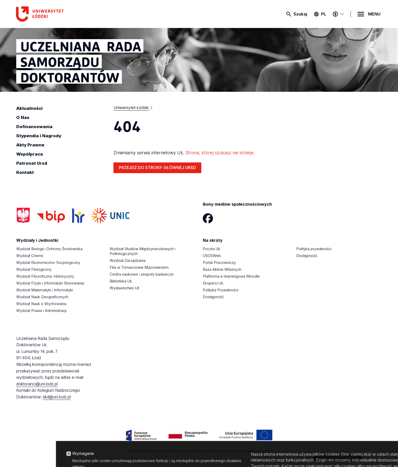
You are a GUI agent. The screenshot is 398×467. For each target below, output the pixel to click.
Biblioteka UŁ (121, 281)
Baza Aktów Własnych (222, 269)
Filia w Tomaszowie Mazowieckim (139, 267)
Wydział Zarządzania (127, 260)
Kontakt (25, 172)
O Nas (22, 117)
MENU (374, 14)
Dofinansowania (34, 126)
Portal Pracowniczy (219, 262)
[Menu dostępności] (338, 14)
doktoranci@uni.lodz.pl (37, 383)
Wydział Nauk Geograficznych (42, 296)
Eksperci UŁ (213, 283)
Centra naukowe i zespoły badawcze (142, 274)
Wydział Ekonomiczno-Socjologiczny (48, 262)
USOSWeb (212, 255)
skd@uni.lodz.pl (57, 396)
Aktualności (29, 108)
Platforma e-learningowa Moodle (231, 276)
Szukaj (300, 14)
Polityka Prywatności (220, 290)
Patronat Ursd (31, 163)
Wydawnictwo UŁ (125, 287)
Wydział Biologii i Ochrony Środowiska (49, 248)
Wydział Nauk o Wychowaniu (41, 303)
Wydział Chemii (29, 255)
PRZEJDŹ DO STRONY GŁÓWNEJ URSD (157, 167)
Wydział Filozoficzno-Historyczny (45, 276)
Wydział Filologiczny (34, 269)
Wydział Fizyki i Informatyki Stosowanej (50, 283)
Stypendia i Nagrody (38, 135)
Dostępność (213, 296)
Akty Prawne (30, 144)
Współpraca (29, 154)
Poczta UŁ (212, 248)
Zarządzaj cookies (337, 458)
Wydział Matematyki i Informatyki (44, 290)
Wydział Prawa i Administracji (41, 310)
